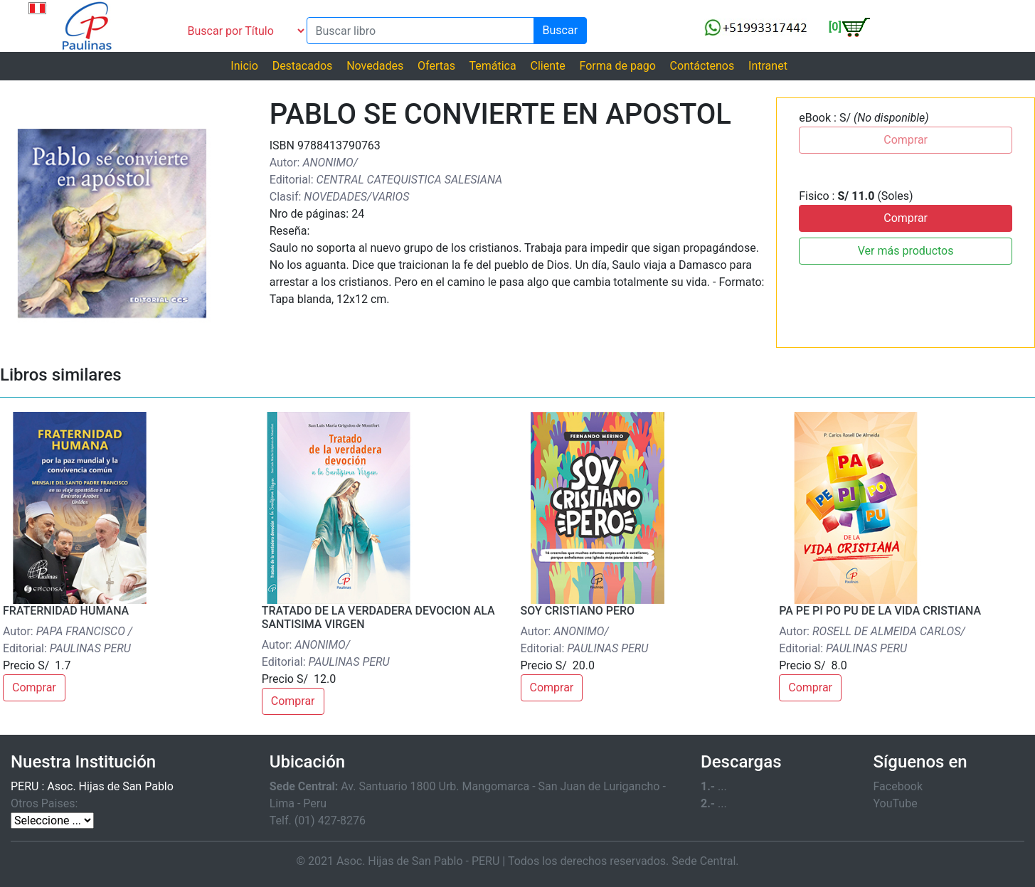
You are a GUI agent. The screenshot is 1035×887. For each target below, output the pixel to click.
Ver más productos (906, 250)
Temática (492, 66)
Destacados (302, 66)
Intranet (767, 66)
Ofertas (436, 66)
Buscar (560, 30)
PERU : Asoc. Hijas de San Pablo (92, 786)
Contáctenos (702, 66)
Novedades (374, 66)
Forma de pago (618, 66)
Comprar (905, 218)
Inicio (244, 66)
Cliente (547, 66)
